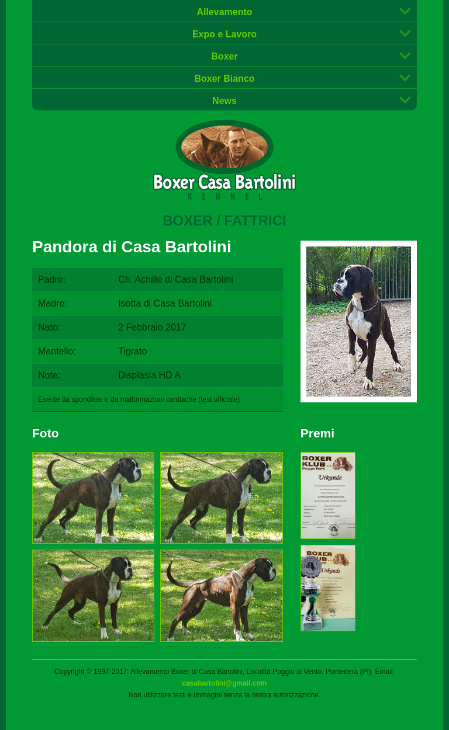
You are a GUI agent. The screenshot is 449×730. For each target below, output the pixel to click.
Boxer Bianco (224, 79)
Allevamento (224, 12)
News (224, 101)
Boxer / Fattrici (224, 220)
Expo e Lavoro (224, 34)
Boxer (224, 56)
